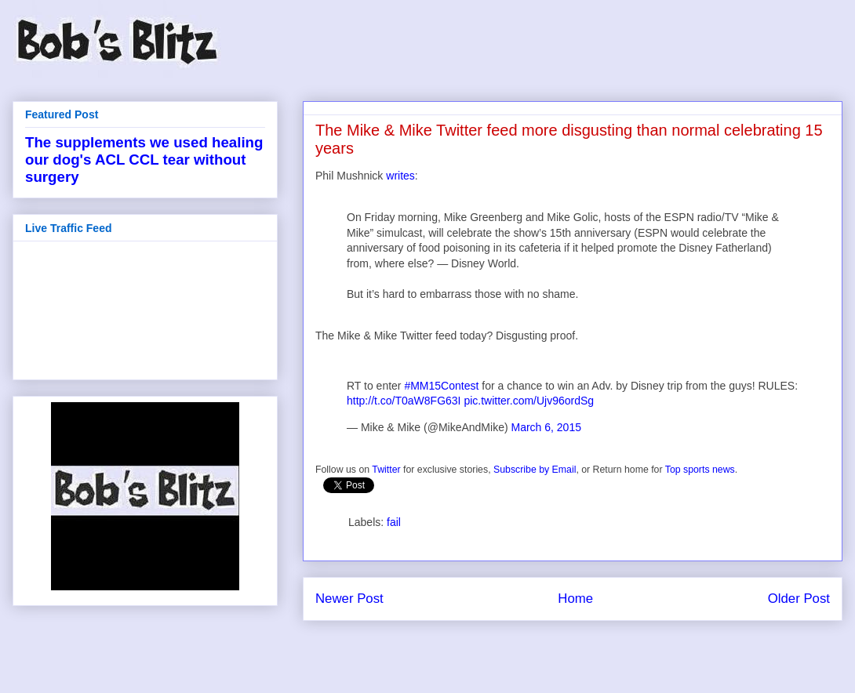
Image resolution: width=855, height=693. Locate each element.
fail (394, 522)
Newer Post (349, 598)
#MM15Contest (441, 385)
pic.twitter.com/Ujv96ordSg (529, 400)
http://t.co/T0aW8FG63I (404, 400)
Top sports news (700, 469)
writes (400, 175)
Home (575, 598)
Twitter (386, 469)
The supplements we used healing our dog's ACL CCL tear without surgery (144, 159)
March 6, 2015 (546, 427)
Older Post (799, 598)
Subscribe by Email (534, 469)
